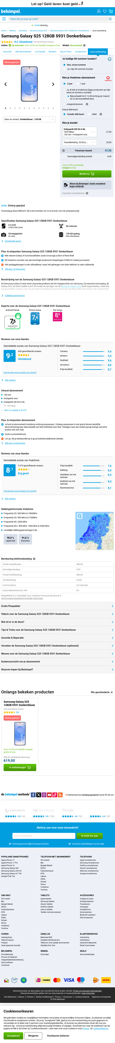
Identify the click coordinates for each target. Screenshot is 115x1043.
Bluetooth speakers (87, 915)
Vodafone (45, 887)
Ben (42, 863)
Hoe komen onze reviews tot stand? (20, 372)
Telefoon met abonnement (56, 856)
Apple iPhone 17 (8, 860)
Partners (30, 997)
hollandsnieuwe (47, 871)
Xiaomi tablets (46, 904)
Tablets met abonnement (51, 912)
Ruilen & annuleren (87, 945)
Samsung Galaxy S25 (38, 31)
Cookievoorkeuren (82, 997)
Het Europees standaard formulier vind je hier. (22, 598)
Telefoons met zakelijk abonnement (55, 943)
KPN (42, 874)
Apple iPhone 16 (8, 865)
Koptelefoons (85, 909)
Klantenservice (89, 934)
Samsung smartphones (89, 863)
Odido (43, 879)
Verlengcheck (6, 937)
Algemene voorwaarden (101, 997)
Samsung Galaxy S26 (10, 868)
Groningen (45, 954)
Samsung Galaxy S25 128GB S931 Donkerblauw (69, 31)
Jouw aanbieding (99, 31)
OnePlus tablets (47, 907)
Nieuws (21, 997)
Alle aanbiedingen (87, 954)
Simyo (43, 884)
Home (3, 31)
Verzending (84, 937)
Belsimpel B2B (46, 937)
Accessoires (87, 895)
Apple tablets (46, 899)
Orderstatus (84, 940)
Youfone (44, 890)
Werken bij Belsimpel (44, 997)
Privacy (58, 997)
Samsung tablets (47, 901)
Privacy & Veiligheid (9, 957)
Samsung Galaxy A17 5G (11, 874)
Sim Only (6, 895)
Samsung (23, 31)
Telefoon (12, 31)
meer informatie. (88, 993)
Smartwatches (86, 912)
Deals (83, 951)
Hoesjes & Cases (86, 899)
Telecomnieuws (7, 940)
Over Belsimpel (7, 954)
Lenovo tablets (46, 909)
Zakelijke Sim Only (48, 945)
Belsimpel (6, 951)
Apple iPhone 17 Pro (9, 863)
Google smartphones (88, 874)
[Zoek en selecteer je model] (60, 18)
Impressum (67, 997)
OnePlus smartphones (89, 865)
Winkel (44, 951)
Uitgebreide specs (11, 241)
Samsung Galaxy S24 (71, 286)
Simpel (43, 882)
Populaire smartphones (14, 856)
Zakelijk (45, 934)
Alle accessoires (86, 918)
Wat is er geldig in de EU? (14, 410)
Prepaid (4, 943)
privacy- (86, 1028)
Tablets (45, 895)
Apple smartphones (88, 860)
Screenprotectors (87, 901)
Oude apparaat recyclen (10, 945)
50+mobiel (45, 860)
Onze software (7, 962)
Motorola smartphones (89, 871)
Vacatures (5, 965)
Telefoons (86, 856)
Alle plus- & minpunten (13, 269)
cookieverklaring (100, 1028)
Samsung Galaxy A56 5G (11, 871)
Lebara (43, 876)
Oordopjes (84, 907)
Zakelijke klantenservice (50, 940)
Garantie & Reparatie (88, 943)
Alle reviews (8, 380)
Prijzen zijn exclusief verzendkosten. (87, 991)
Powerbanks (85, 904)
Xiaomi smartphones (88, 868)
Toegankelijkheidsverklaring (12, 960)
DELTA (43, 868)
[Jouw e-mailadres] (43, 836)
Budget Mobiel (46, 865)
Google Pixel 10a (8, 876)
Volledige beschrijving (13, 295)
